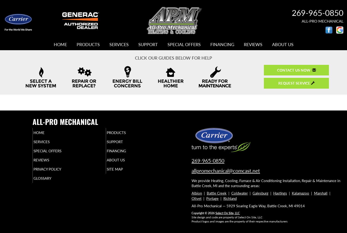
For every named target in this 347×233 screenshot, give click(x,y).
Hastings (280, 193)
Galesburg (260, 193)
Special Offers (184, 44)
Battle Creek (217, 193)
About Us (283, 44)
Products (88, 44)
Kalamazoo (300, 193)
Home (60, 44)
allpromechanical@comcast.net (226, 171)
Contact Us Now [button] (296, 70)
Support (148, 44)
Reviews (253, 44)
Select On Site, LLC (227, 213)
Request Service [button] (296, 83)
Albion (197, 193)
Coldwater (239, 193)
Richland (230, 198)
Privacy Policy (56, 173)
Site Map (123, 173)
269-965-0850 (317, 13)
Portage (212, 198)
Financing (222, 44)
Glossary (50, 183)
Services (119, 44)
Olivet (196, 198)
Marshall (320, 193)
